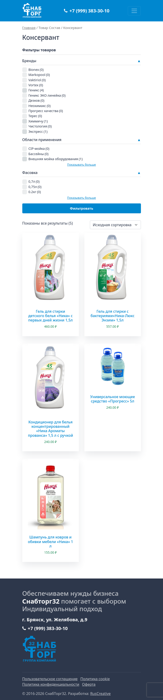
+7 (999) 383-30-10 (86, 11)
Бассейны (39, 154)
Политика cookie (95, 678)
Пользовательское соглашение (50, 678)
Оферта (89, 684)
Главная (29, 27)
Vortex (36, 85)
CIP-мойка (39, 148)
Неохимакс (40, 106)
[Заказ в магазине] (115, 224)
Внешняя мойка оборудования (56, 159)
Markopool (39, 74)
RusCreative (100, 693)
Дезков (36, 100)
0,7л (34, 181)
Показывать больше (81, 164)
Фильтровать (81, 208)
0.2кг (35, 192)
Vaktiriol (37, 80)
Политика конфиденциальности (50, 684)
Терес (35, 116)
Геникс (36, 90)
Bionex (36, 69)
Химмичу (38, 121)
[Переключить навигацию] (134, 10)
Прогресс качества (46, 111)
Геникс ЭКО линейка (47, 95)
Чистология (40, 126)
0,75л (35, 187)
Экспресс (38, 131)
